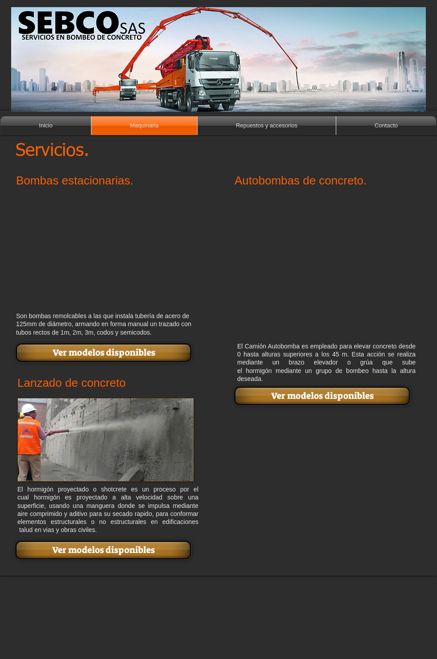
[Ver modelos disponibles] (103, 353)
